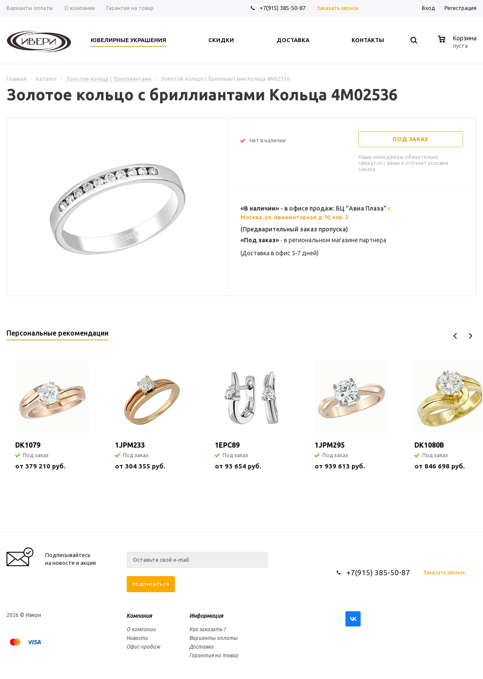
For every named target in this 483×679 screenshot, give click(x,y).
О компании (141, 629)
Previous (455, 336)
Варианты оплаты (213, 638)
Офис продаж (143, 646)
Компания (139, 616)
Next (470, 336)
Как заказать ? (207, 629)
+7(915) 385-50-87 (283, 8)
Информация (206, 616)
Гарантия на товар (213, 655)
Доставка (201, 646)
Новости (137, 638)
